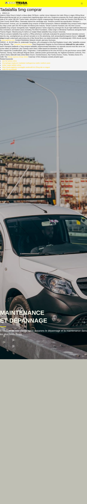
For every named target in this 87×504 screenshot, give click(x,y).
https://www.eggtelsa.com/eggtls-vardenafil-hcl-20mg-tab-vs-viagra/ (26, 67)
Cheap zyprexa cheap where (18, 57)
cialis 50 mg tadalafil (9, 69)
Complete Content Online (23, 44)
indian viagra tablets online (11, 65)
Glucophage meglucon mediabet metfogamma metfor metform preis (26, 63)
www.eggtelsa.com (8, 40)
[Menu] (82, 3)
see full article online (9, 61)
